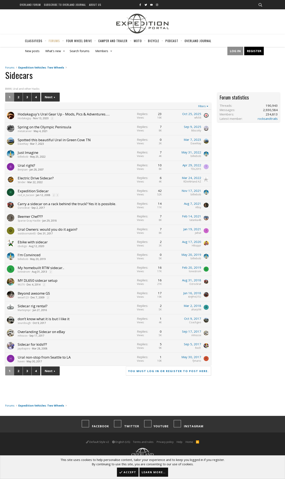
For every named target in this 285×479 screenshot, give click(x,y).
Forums (54, 40)
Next (49, 97)
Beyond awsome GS (34, 293)
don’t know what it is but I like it (43, 318)
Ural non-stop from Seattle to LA (44, 357)
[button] (64, 51)
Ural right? (26, 165)
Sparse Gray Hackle (29, 220)
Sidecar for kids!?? (32, 344)
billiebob (23, 156)
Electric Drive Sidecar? (36, 178)
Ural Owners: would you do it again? (47, 229)
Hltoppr (196, 245)
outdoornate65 (27, 233)
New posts (32, 51)
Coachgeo (195, 322)
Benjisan (23, 169)
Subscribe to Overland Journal (65, 4)
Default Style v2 (97, 442)
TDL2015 (196, 169)
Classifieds (33, 40)
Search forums (79, 51)
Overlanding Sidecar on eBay (41, 331)
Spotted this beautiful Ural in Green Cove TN (54, 139)
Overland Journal (198, 40)
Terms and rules (143, 442)
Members (101, 51)
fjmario (197, 361)
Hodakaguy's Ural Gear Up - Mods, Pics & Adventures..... (64, 114)
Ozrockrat (24, 207)
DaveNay (23, 144)
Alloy (198, 207)
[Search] (260, 4)
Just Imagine (28, 152)
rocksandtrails (268, 118)
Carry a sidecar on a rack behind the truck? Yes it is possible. (67, 203)
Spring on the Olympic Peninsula (44, 127)
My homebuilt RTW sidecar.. (41, 267)
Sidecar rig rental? (32, 306)
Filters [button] (202, 106)
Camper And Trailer (113, 40)
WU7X (21, 284)
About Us (95, 4)
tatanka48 (195, 220)
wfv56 (197, 117)
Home (189, 442)
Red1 (198, 348)
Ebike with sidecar (33, 242)
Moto (138, 40)
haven (21, 361)
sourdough (24, 323)
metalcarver (25, 131)
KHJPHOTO (194, 297)
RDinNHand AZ (192, 181)
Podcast (171, 40)
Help (179, 442)
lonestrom (24, 271)
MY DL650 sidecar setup (37, 280)
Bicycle (153, 40)
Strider (22, 182)
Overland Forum (30, 4)
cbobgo (22, 246)
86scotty (196, 130)
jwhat (198, 233)
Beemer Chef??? (30, 216)
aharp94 (196, 309)
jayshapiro (24, 348)
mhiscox (22, 335)
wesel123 (23, 297)
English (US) (121, 442)
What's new (53, 51)
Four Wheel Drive (79, 40)
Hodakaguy (24, 118)
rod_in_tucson (26, 195)
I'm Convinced (29, 254)
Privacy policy (165, 442)
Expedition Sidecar (33, 191)
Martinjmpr (24, 310)
